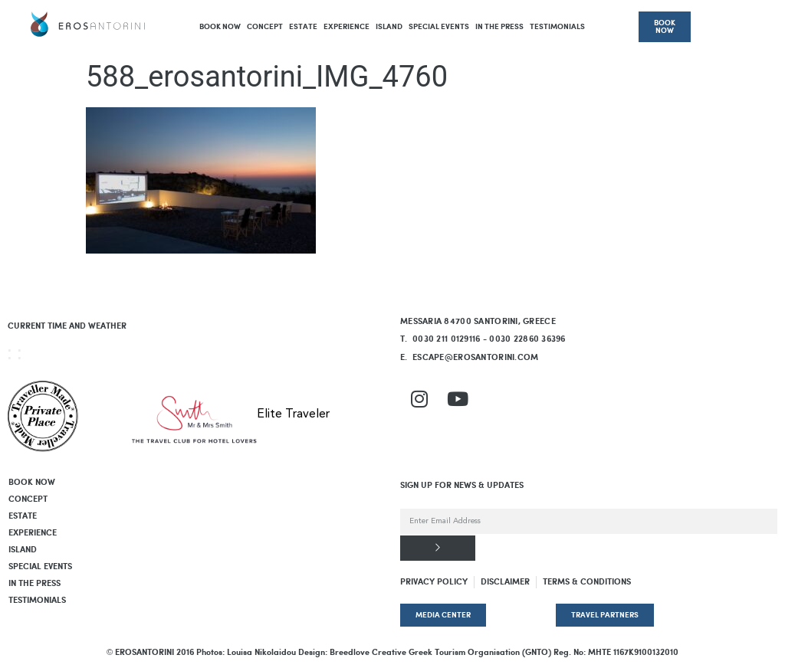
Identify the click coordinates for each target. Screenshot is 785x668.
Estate (303, 27)
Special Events (439, 27)
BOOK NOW (220, 27)
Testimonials (557, 27)
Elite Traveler (293, 414)
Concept (265, 27)
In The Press (499, 27)
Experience (347, 27)
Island (389, 27)
